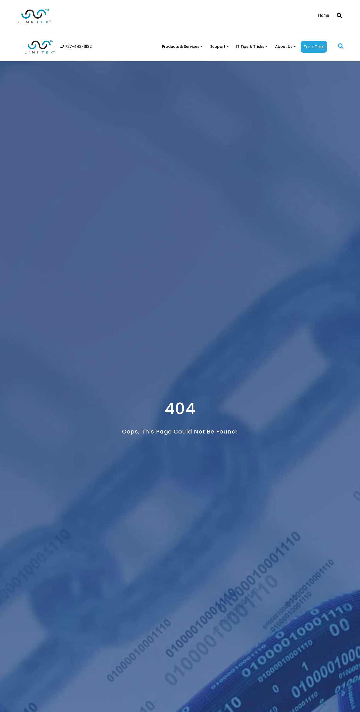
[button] (341, 46)
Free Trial (314, 46)
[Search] (337, 15)
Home (323, 15)
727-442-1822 (76, 46)
